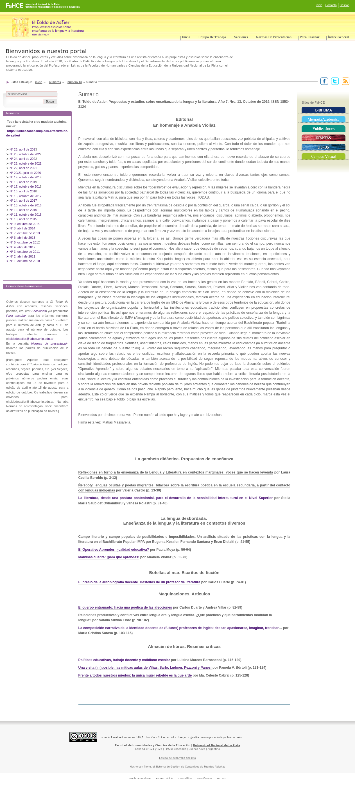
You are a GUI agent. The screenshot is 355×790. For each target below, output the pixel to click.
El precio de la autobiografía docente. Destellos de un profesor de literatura (139, 582)
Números (55, 82)
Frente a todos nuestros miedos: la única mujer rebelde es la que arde (135, 675)
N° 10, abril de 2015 (23, 219)
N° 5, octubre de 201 (24, 242)
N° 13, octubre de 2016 (26, 205)
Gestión (344, 5)
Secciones (241, 37)
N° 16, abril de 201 (22, 191)
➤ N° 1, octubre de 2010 (23, 261)
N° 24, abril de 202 (22, 158)
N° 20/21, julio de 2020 (26, 172)
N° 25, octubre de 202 (25, 154)
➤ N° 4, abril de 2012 (20, 247)
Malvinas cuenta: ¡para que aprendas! (108, 557)
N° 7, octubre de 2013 (25, 233)
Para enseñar (309, 37)
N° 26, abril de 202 (22, 149)
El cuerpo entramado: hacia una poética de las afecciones (125, 607)
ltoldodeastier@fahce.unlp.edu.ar (30, 338)
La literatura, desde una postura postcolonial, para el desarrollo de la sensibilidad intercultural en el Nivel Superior (176, 498)
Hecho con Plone (140, 778)
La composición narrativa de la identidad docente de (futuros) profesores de (140, 628)
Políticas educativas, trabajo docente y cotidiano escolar (124, 660)
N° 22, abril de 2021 (23, 168)
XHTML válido (164, 778)
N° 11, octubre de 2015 (26, 214)
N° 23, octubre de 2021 (26, 163)
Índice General (338, 37)
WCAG (221, 778)
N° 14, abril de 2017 (24, 200)
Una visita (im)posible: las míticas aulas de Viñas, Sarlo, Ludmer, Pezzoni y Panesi (145, 668)
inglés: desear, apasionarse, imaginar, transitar (241, 628)
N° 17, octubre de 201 (25, 186)
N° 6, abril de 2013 (22, 237)
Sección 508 (204, 778)
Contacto (331, 5)
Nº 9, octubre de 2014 (25, 224)
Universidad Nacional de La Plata (216, 745)
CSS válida (185, 778)
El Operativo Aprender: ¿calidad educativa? (113, 550)
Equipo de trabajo (212, 37)
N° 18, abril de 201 (22, 182)
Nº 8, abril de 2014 (22, 228)
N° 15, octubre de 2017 (26, 196)
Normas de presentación (273, 37)
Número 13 (74, 82)
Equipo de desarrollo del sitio (177, 758)
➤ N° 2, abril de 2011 (20, 256)
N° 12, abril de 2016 (24, 209)
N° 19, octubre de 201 (25, 177)
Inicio (319, 5)
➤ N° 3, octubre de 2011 (23, 251)
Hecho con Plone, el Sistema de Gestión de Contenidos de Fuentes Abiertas (177, 766)
